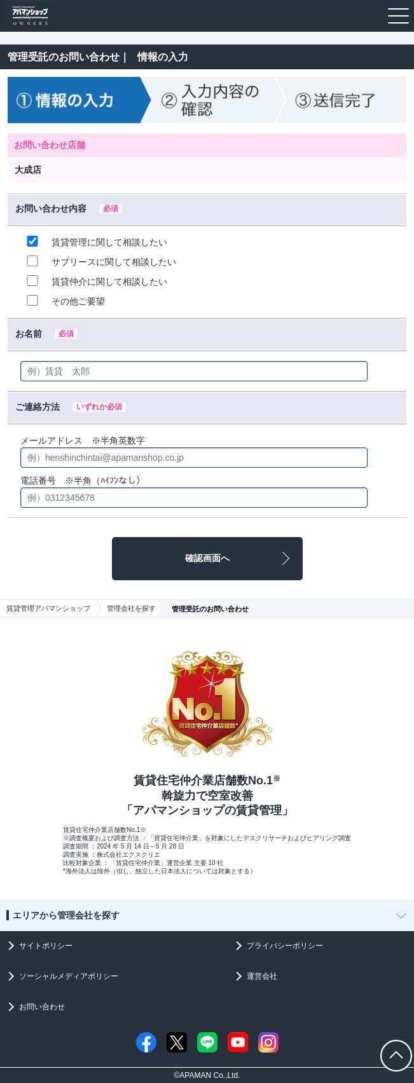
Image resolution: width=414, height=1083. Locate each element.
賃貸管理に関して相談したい (95, 241)
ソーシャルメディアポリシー (68, 976)
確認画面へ (207, 558)
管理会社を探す (131, 608)
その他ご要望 (64, 300)
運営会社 (262, 976)
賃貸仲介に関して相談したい (95, 281)
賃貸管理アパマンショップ (48, 608)
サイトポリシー (45, 945)
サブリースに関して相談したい (99, 261)
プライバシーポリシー (285, 945)
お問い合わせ (42, 1006)
